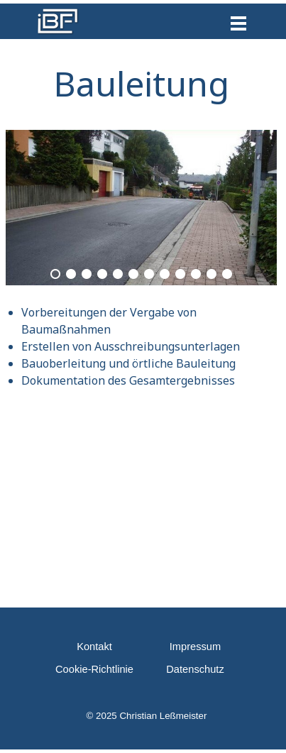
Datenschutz (195, 669)
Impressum (195, 646)
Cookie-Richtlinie (94, 669)
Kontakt (94, 646)
